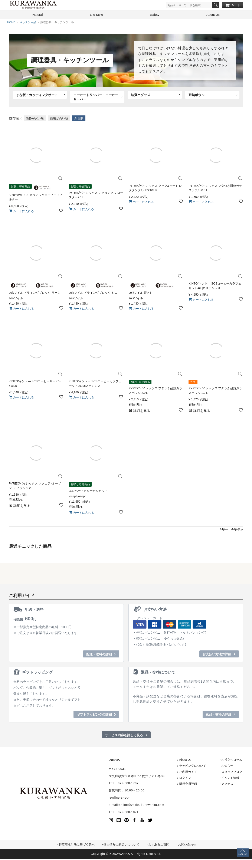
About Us (213, 15)
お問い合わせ (187, 845)
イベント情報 (214, 778)
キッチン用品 (28, 23)
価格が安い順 (35, 119)
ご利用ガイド (171, 772)
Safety (154, 15)
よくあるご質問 (158, 845)
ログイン (168, 778)
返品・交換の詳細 (218, 715)
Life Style (96, 15)
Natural (37, 15)
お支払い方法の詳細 (217, 655)
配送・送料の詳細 (99, 655)
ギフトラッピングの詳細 (94, 715)
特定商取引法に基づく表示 (77, 845)
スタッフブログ (215, 772)
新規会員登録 (171, 784)
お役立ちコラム (215, 760)
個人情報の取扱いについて (121, 845)
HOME (11, 23)
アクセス (211, 784)
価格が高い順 (59, 119)
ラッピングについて (176, 766)
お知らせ (211, 766)
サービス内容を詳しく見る (124, 736)
